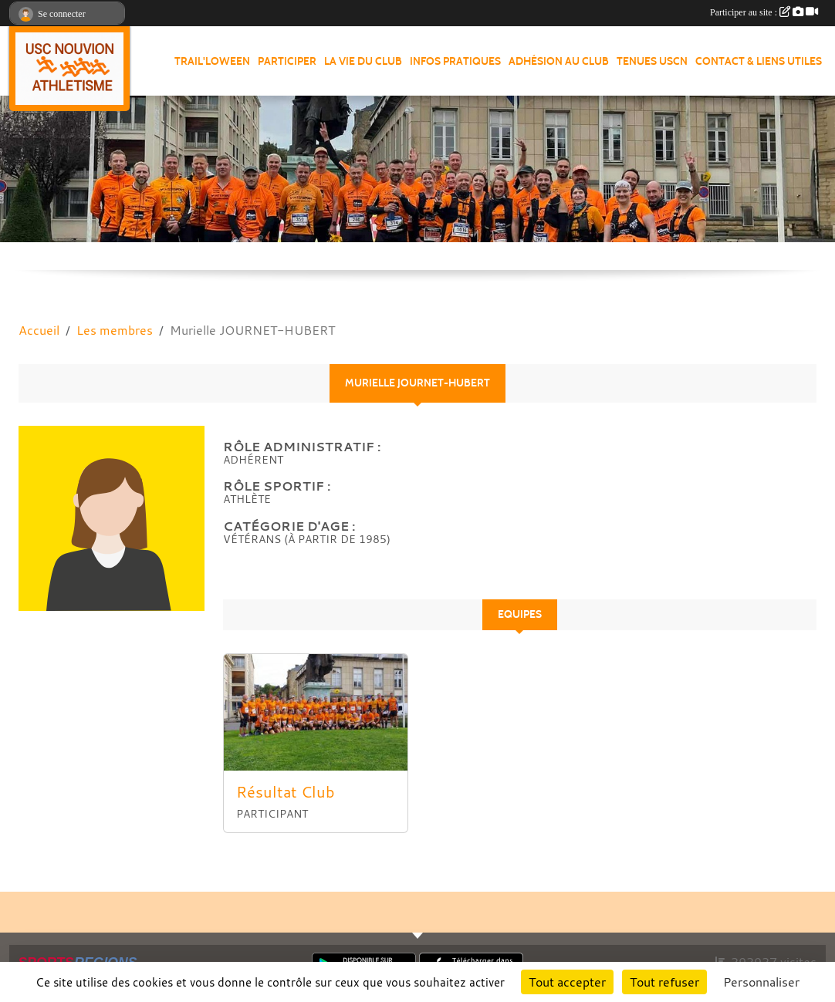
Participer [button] (287, 61)
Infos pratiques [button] (455, 61)
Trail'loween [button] (212, 61)
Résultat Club (285, 791)
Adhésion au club (559, 61)
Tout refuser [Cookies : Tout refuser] (664, 981)
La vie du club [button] (363, 61)
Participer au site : (764, 12)
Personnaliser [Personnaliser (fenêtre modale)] (761, 981)
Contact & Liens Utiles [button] (758, 61)
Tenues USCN (652, 61)
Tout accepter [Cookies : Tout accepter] (567, 981)
